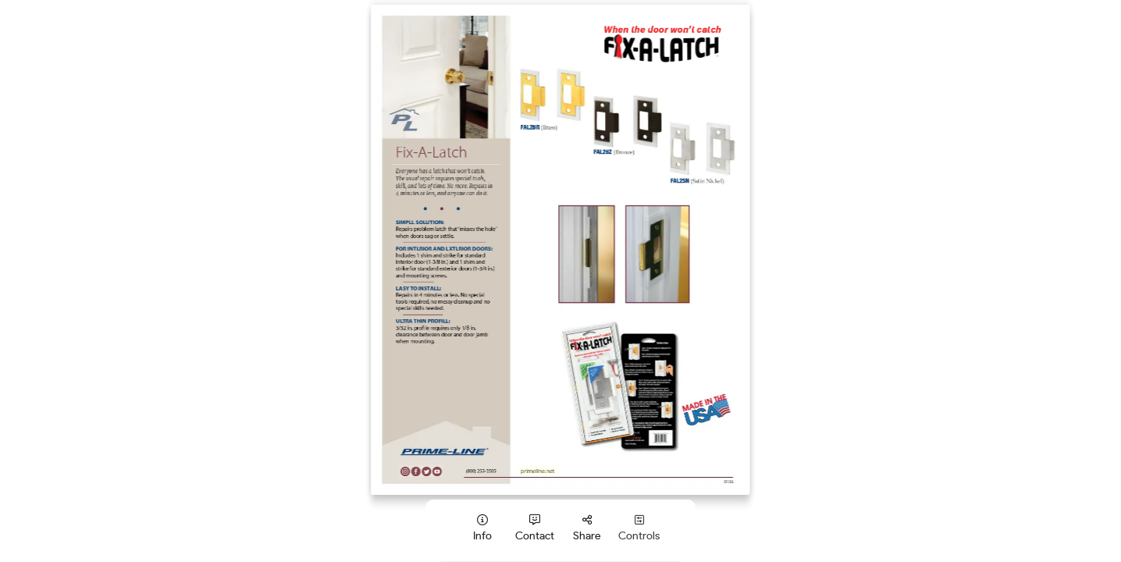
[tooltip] (482, 528)
